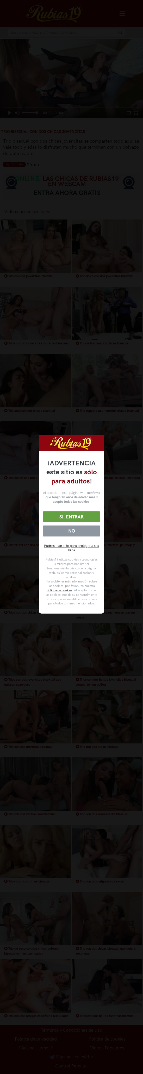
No (71, 531)
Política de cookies (59, 590)
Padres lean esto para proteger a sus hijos (71, 548)
